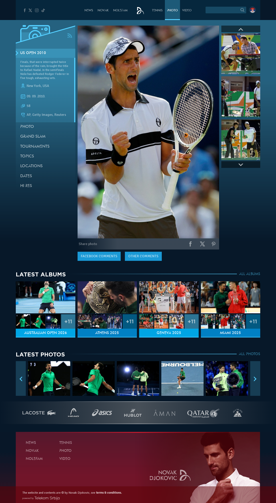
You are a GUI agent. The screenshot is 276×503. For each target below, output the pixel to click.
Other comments (143, 256)
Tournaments (35, 147)
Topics (27, 156)
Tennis (157, 10)
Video (187, 10)
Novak (103, 10)
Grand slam (33, 137)
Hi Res (26, 186)
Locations (31, 166)
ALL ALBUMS (249, 274)
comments (99, 256)
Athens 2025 (107, 333)
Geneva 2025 (169, 333)
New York (34, 86)
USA (46, 86)
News (88, 10)
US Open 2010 (33, 53)
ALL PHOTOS (249, 354)
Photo (172, 10)
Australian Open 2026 (45, 333)
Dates (26, 176)
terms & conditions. (109, 493)
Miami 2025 (230, 333)
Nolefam (120, 10)
